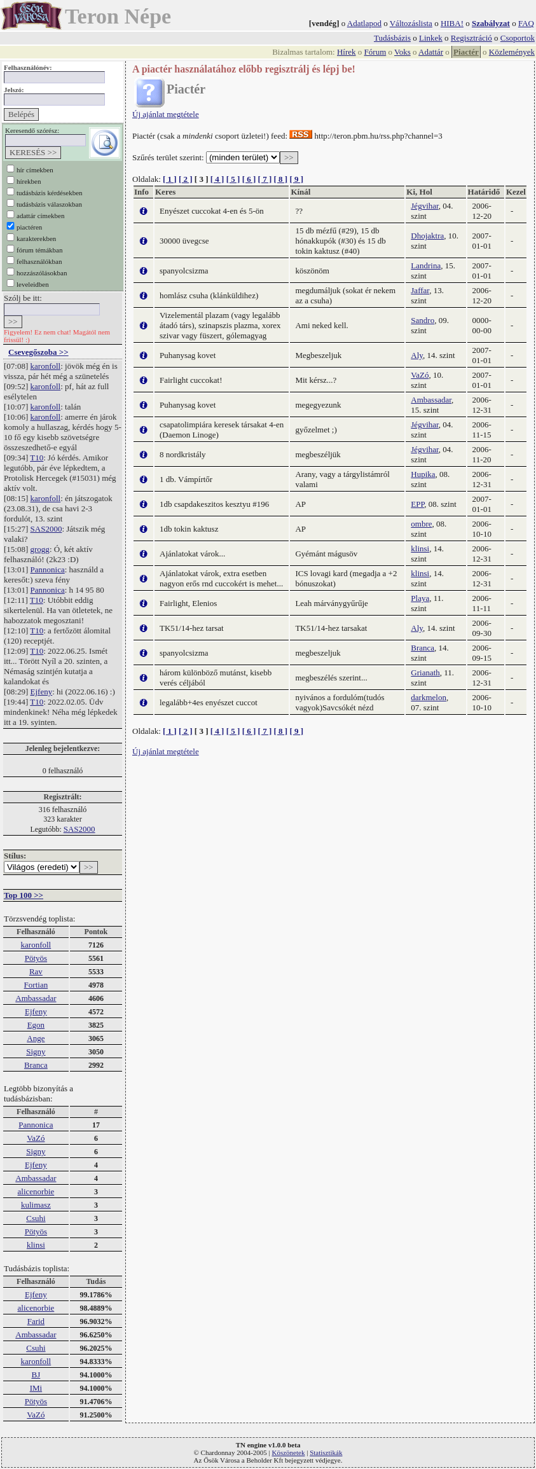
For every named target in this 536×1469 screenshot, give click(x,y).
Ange (36, 1038)
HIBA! (452, 23)
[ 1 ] (170, 179)
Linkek (431, 38)
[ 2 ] (186, 179)
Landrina (426, 265)
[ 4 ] (217, 179)
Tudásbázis (392, 38)
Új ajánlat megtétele (165, 114)
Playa (420, 598)
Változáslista (411, 23)
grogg (40, 549)
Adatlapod (364, 23)
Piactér (466, 52)
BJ (36, 1374)
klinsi (36, 1245)
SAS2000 (46, 529)
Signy (35, 1051)
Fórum (375, 52)
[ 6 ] (249, 179)
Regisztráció (471, 38)
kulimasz (36, 1205)
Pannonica (48, 569)
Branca (36, 1065)
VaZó (36, 1138)
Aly (417, 355)
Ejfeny (42, 691)
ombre (421, 523)
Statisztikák (326, 1452)
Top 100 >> (23, 895)
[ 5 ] (233, 179)
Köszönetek (288, 1452)
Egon (36, 1025)
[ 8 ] (280, 179)
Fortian (36, 985)
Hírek (346, 52)
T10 (36, 457)
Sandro (422, 320)
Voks (402, 52)
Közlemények (512, 52)
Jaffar (420, 290)
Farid (36, 1321)
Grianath (425, 672)
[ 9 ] (296, 179)
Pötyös (36, 958)
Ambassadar (35, 998)
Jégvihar (425, 205)
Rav (36, 971)
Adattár (430, 52)
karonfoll (46, 366)
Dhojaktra (427, 235)
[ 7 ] (265, 179)
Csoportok (517, 38)
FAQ (526, 23)
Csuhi (35, 1218)
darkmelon (428, 697)
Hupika (423, 474)
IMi (36, 1388)
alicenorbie (36, 1191)
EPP (417, 504)
